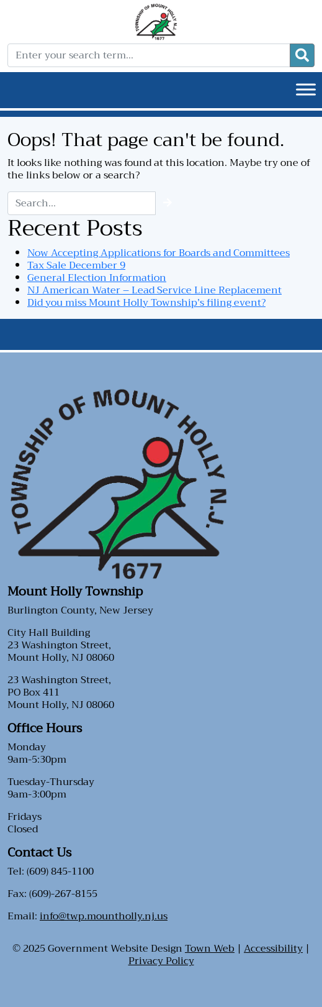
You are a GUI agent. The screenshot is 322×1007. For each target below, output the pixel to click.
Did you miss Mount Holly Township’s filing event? (146, 302)
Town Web (210, 948)
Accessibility (273, 948)
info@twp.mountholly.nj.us (104, 916)
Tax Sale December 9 (76, 265)
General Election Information (96, 278)
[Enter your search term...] (148, 55)
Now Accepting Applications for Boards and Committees (158, 253)
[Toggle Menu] (306, 89)
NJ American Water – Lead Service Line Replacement (154, 290)
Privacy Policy (161, 961)
